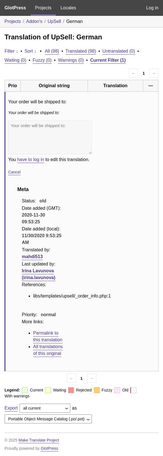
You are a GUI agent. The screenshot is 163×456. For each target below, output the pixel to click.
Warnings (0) (71, 60)
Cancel (14, 172)
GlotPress (15, 7)
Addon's (34, 21)
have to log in (30, 159)
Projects (43, 7)
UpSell (54, 21)
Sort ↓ (31, 51)
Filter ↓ (11, 51)
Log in (152, 7)
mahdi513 (32, 256)
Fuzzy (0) (42, 60)
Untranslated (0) (118, 51)
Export (11, 408)
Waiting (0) (15, 60)
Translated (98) (80, 51)
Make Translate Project (38, 440)
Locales (68, 7)
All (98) (52, 51)
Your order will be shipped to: (50, 137)
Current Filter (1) (108, 60)
